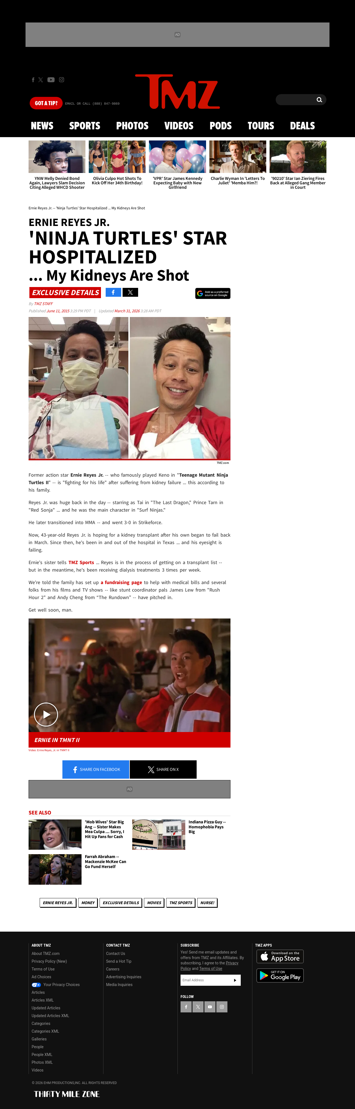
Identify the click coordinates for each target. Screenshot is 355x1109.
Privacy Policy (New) (49, 961)
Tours (261, 126)
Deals (302, 126)
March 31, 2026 (127, 310)
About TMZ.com (46, 953)
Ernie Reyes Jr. (58, 902)
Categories (41, 1023)
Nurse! (207, 902)
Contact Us (115, 953)
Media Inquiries (119, 984)
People (38, 1047)
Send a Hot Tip (118, 961)
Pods (221, 126)
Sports (84, 126)
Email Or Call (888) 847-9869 (92, 104)
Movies (154, 902)
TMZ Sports (81, 562)
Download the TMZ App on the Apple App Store (280, 957)
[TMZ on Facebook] (33, 79)
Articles (38, 992)
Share (96, 769)
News (42, 126)
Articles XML (43, 1000)
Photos (132, 126)
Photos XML (42, 1062)
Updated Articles (46, 1008)
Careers (113, 969)
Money (87, 902)
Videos (178, 126)
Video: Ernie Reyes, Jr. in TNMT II (49, 750)
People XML (42, 1054)
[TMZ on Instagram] (61, 79)
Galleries (39, 1039)
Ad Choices (41, 977)
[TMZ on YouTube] (209, 1006)
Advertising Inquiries (123, 977)
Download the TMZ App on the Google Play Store (280, 976)
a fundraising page (121, 582)
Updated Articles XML (50, 1016)
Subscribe (235, 980)
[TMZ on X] (41, 79)
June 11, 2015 (58, 310)
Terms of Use (43, 969)
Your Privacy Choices (56, 984)
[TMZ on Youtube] (51, 80)
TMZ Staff (43, 303)
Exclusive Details (121, 902)
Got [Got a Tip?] (46, 103)
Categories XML (45, 1031)
